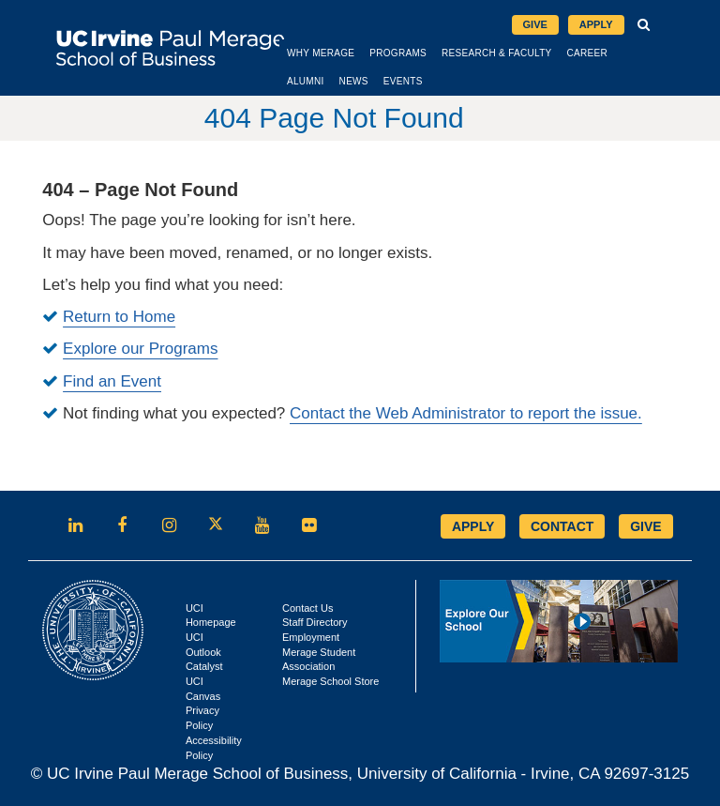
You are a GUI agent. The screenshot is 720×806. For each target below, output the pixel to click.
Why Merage (355, 51)
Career (622, 51)
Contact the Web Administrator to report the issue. (466, 411)
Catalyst (204, 665)
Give (535, 23)
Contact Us (307, 606)
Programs (432, 51)
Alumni (340, 79)
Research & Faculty (531, 51)
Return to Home (119, 316)
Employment (310, 635)
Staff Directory (315, 621)
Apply (601, 25)
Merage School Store (330, 680)
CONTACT (562, 524)
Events (438, 79)
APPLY (473, 524)
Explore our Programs (140, 348)
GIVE (645, 524)
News (388, 79)
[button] (644, 24)
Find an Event (112, 379)
